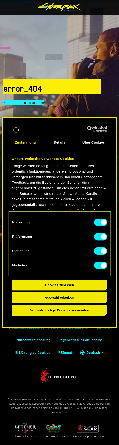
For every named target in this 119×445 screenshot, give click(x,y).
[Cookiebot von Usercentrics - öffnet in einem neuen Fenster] (87, 129)
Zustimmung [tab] (25, 142)
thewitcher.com (25, 430)
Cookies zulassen (59, 285)
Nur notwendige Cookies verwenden (59, 310)
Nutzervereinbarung (34, 340)
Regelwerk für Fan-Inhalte (80, 340)
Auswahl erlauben (59, 298)
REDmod (65, 353)
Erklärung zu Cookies (33, 353)
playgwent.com (54, 430)
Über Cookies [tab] (93, 142)
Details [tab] (59, 142)
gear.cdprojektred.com (88, 430)
